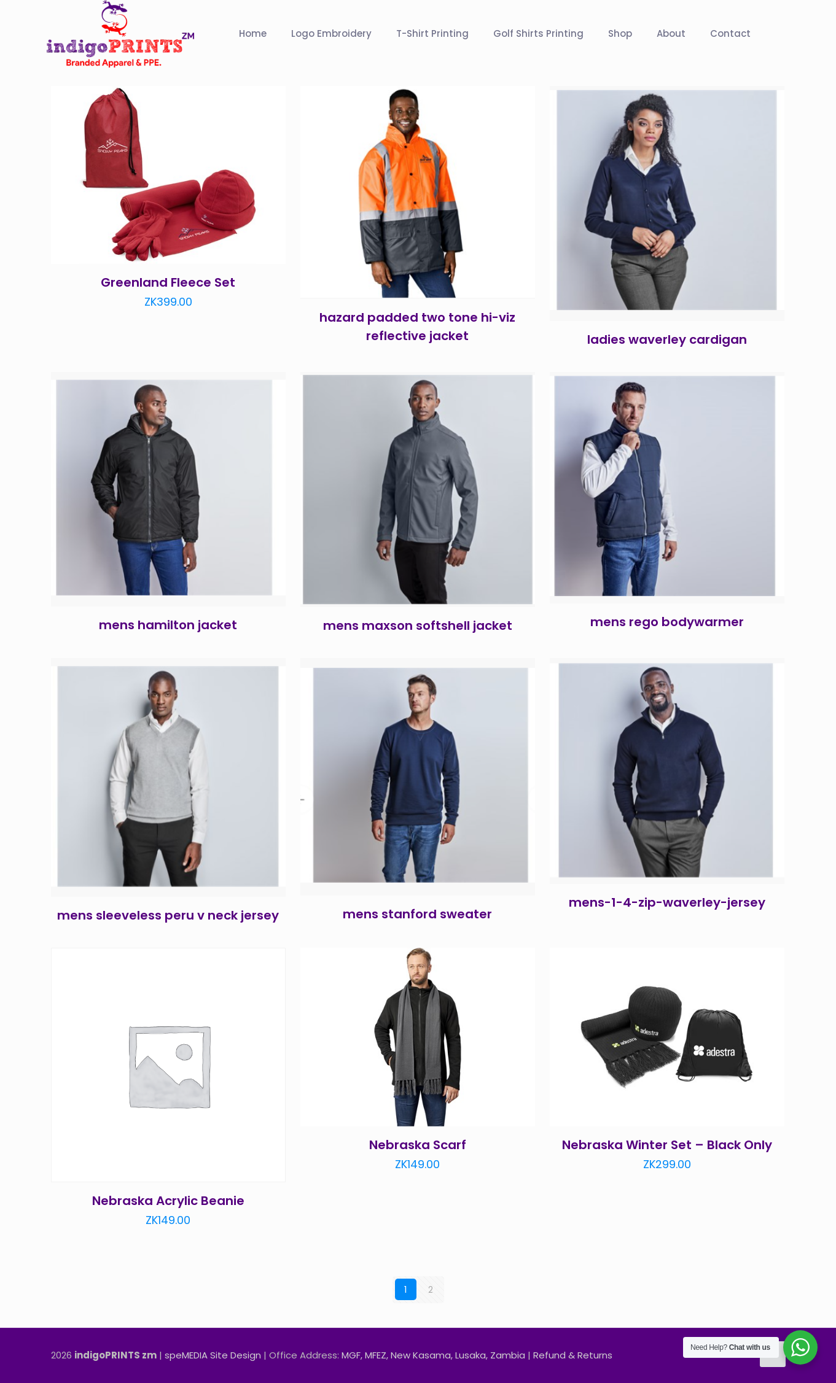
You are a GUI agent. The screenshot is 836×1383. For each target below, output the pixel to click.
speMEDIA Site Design (213, 1354)
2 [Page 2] (430, 1289)
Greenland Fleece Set (168, 282)
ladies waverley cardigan (667, 339)
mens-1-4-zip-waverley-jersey (667, 902)
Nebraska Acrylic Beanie (168, 1200)
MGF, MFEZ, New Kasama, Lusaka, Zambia (433, 1354)
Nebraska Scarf (417, 1144)
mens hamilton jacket (168, 624)
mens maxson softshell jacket (417, 625)
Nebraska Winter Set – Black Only (667, 1144)
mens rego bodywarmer (667, 621)
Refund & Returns (572, 1354)
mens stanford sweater (417, 914)
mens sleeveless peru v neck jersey (168, 915)
